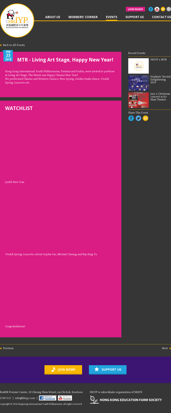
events (111, 17)
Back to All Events (14, 45)
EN (163, 9)
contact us (161, 17)
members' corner (83, 17)
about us (52, 17)
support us (135, 17)
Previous (8, 348)
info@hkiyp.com (25, 398)
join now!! (135, 9)
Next (165, 348)
